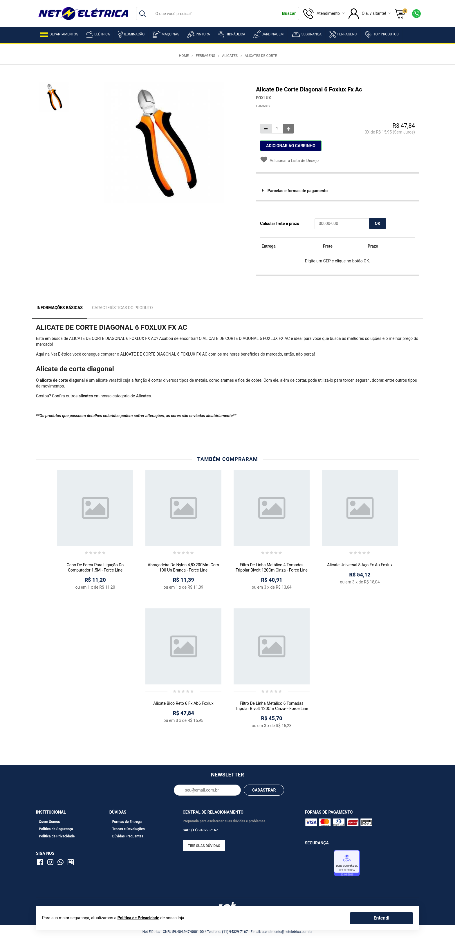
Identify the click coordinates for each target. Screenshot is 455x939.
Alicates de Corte (261, 55)
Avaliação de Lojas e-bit (318, 865)
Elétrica (98, 34)
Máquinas (166, 34)
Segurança (307, 34)
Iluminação (131, 34)
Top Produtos (381, 34)
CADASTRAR (264, 790)
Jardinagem (268, 34)
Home (184, 55)
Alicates (230, 55)
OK (377, 223)
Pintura (198, 34)
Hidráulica (231, 34)
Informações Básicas (60, 307)
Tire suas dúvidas (204, 846)
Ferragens (343, 34)
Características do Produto (122, 307)
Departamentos (59, 34)
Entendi (381, 918)
